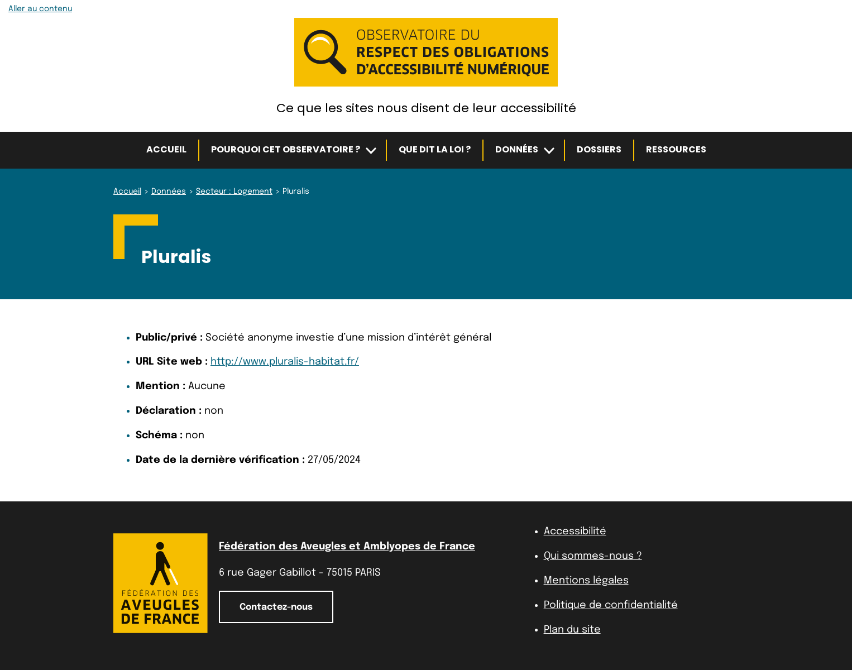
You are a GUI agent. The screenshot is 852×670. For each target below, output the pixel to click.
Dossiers (599, 149)
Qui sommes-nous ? (593, 556)
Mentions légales (586, 581)
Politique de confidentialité (611, 605)
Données (516, 149)
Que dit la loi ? (435, 149)
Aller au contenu (40, 9)
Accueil (166, 149)
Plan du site (572, 630)
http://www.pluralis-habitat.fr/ (284, 362)
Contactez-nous (276, 607)
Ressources (676, 149)
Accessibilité (575, 532)
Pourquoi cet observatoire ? (285, 149)
